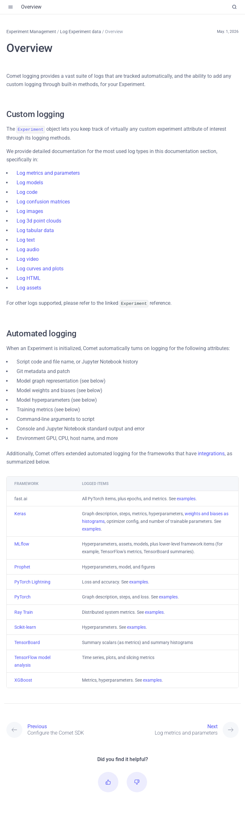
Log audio (28, 249)
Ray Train (23, 610)
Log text (26, 239)
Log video (28, 258)
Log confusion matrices (43, 201)
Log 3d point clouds (39, 220)
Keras (20, 512)
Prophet (22, 565)
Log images (30, 211)
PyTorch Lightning (32, 580)
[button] (108, 781)
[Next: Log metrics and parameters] (180, 729)
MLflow (21, 542)
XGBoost (23, 678)
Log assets (29, 287)
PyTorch (22, 595)
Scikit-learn (25, 625)
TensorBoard (27, 641)
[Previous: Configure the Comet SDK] (64, 729)
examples (186, 497)
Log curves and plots (40, 268)
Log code (27, 191)
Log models (30, 182)
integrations (211, 452)
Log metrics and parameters (48, 172)
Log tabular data (35, 230)
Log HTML (29, 278)
